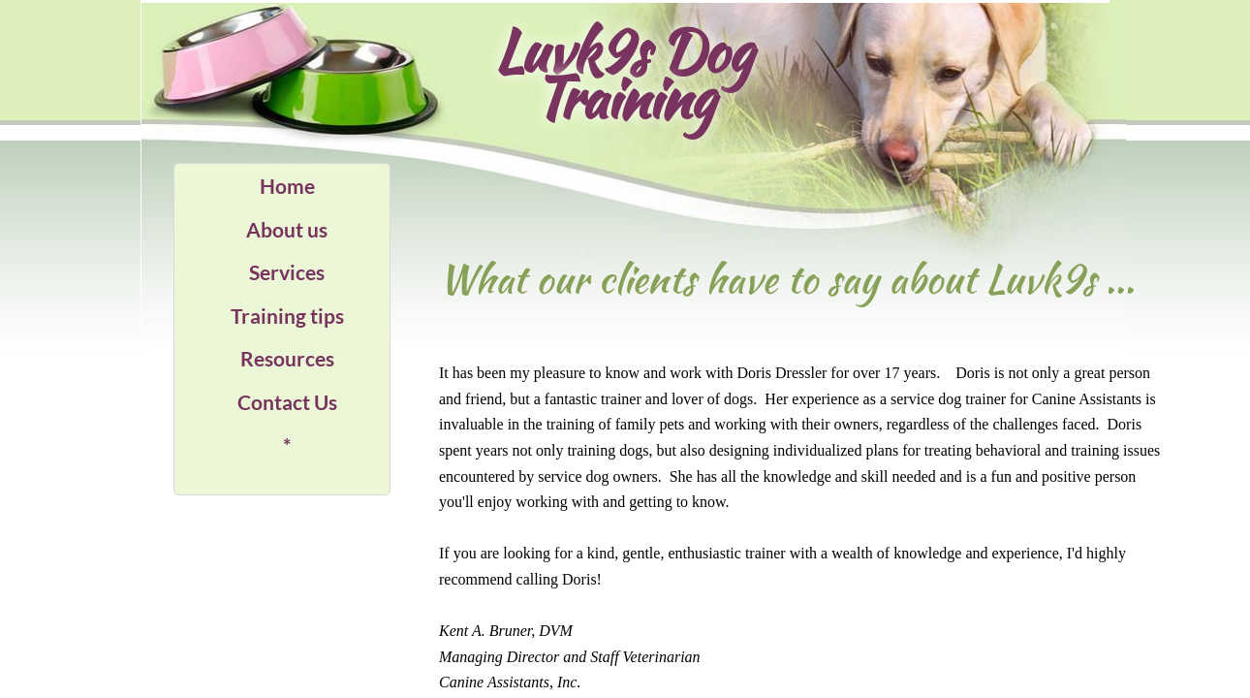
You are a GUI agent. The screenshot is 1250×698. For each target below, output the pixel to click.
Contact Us (287, 402)
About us (287, 229)
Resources (287, 358)
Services (287, 272)
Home (287, 186)
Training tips (287, 315)
